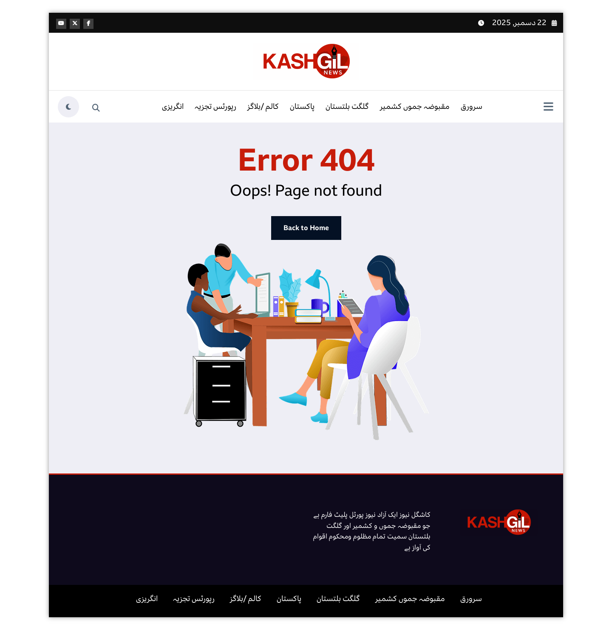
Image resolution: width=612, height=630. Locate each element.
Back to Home (306, 228)
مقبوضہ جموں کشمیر (415, 106)
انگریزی (173, 106)
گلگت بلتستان (347, 106)
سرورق (471, 106)
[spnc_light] (68, 106)
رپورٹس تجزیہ (215, 106)
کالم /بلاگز (263, 106)
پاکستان (302, 106)
